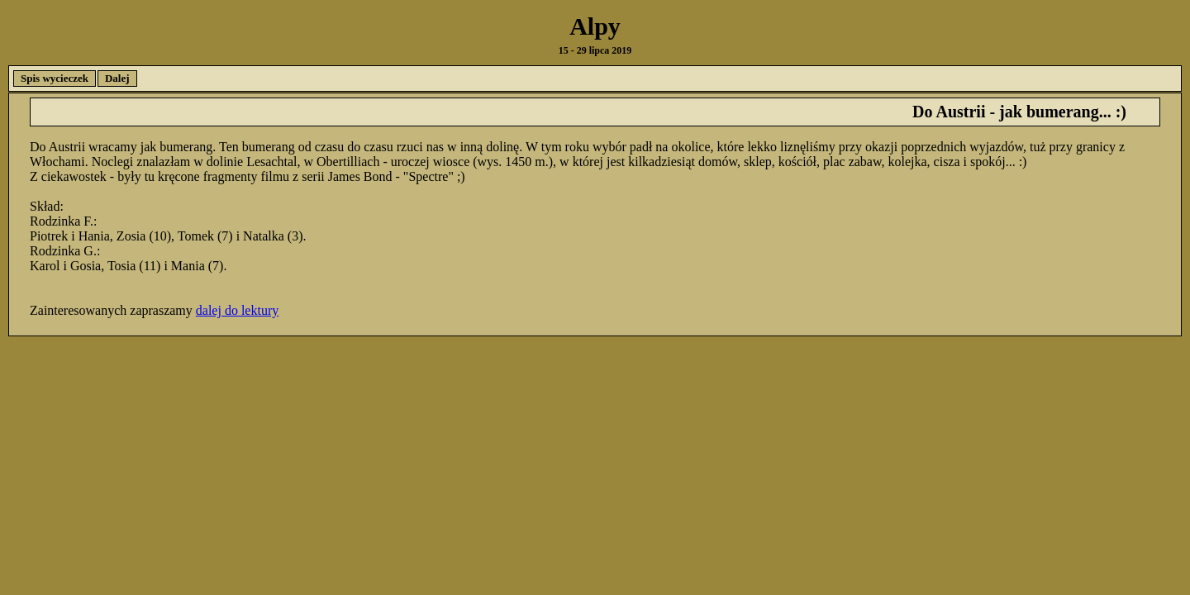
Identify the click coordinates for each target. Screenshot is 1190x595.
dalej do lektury (237, 310)
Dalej (117, 78)
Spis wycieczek (54, 78)
